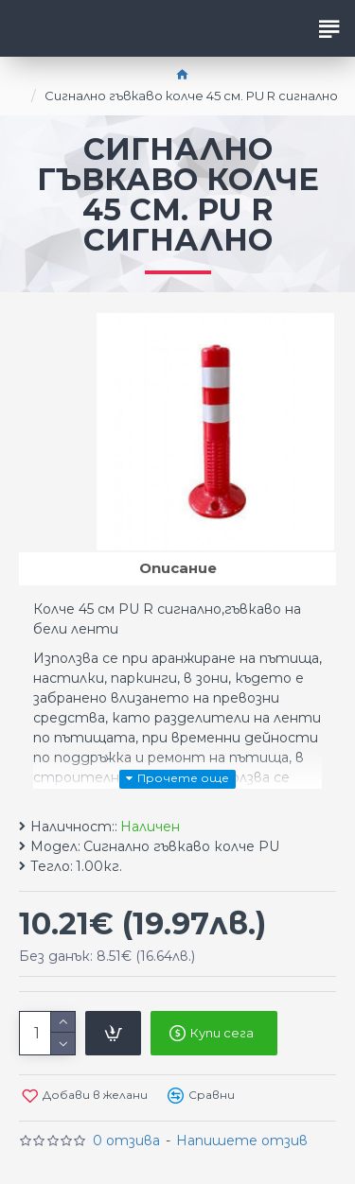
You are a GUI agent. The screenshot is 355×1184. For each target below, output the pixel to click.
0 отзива (126, 1140)
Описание (178, 568)
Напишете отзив (242, 1140)
